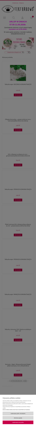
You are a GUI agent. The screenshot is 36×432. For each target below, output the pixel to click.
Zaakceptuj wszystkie (18, 422)
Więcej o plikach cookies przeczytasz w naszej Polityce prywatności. (16, 409)
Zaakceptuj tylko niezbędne (18, 413)
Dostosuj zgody (18, 418)
